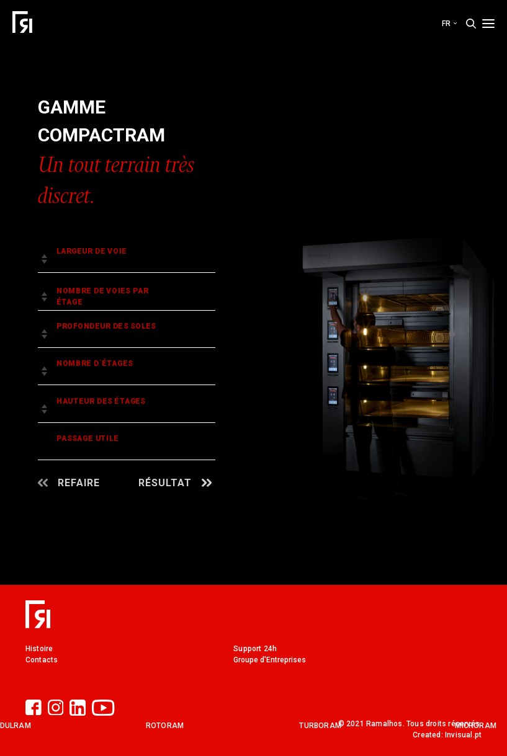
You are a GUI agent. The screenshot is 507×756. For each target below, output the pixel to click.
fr (449, 23)
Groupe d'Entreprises (269, 660)
